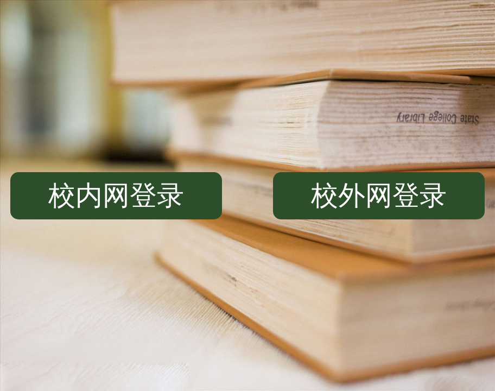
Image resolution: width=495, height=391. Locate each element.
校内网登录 (116, 195)
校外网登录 (379, 195)
